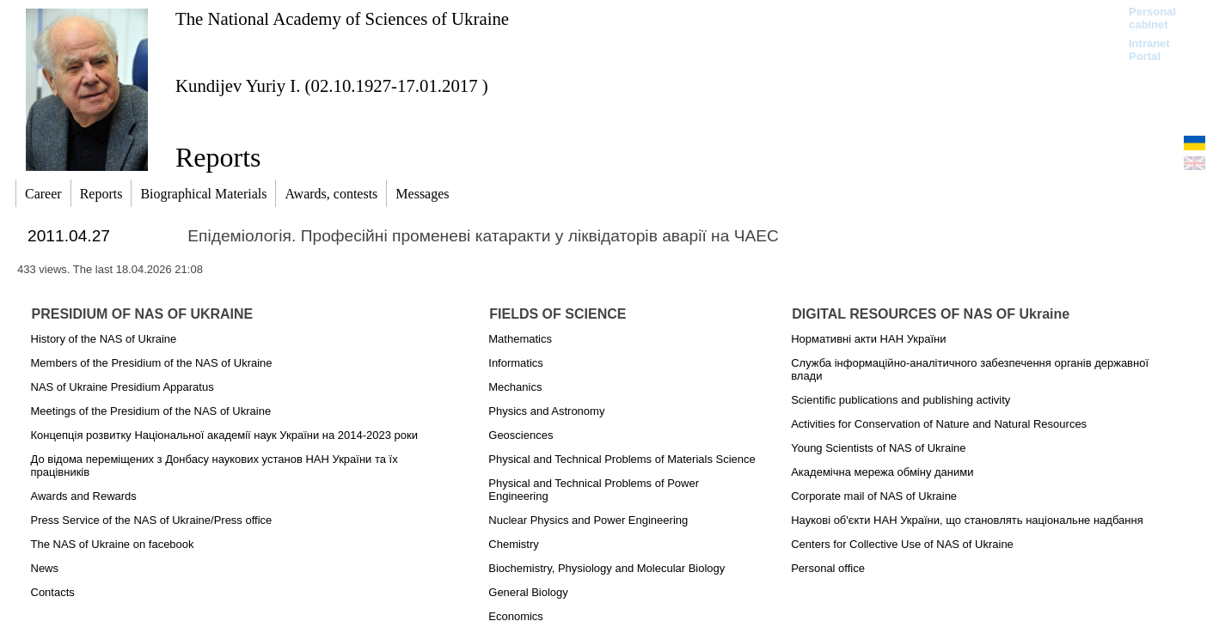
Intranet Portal (1149, 50)
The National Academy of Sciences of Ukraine (342, 18)
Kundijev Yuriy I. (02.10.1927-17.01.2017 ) (331, 85)
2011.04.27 (69, 236)
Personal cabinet (1152, 18)
